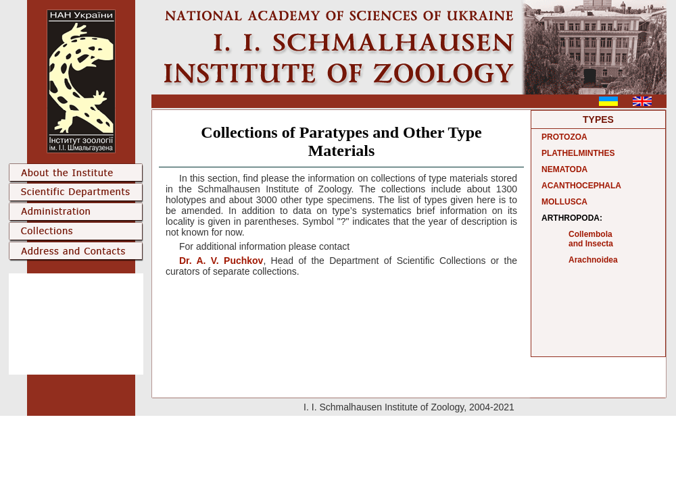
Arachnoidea (593, 260)
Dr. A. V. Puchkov (221, 260)
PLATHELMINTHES (577, 153)
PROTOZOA (564, 137)
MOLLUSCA (564, 202)
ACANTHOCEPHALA (581, 185)
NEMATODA (564, 169)
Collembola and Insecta (591, 239)
